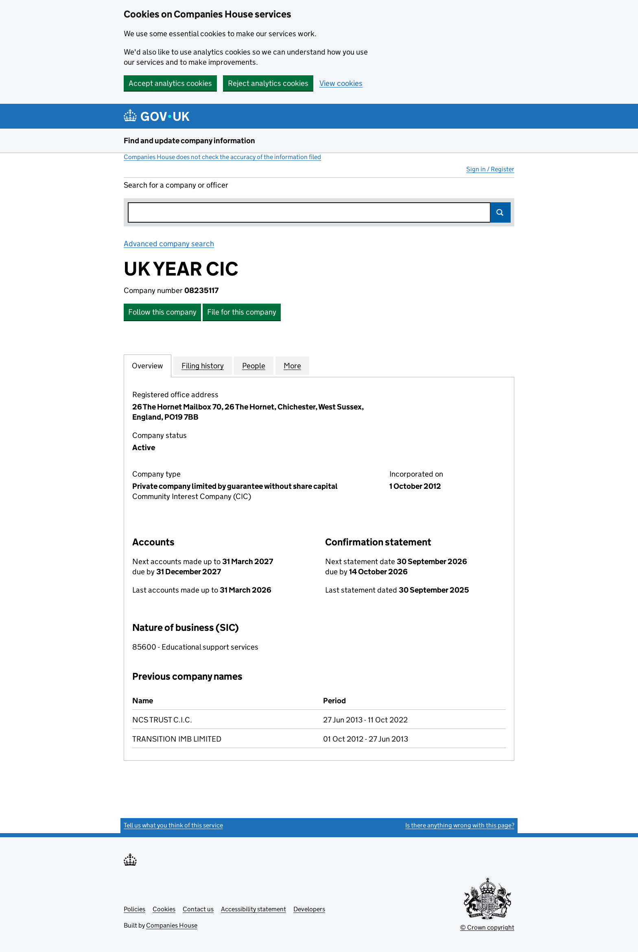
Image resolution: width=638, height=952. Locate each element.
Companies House (171, 925)
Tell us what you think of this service (173, 825)
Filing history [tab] (202, 365)
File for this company (241, 312)
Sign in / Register (490, 169)
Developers (309, 909)
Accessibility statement (253, 909)
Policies (134, 909)
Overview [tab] (147, 365)
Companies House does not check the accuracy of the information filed (222, 157)
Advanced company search (169, 243)
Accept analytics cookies (170, 83)
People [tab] (253, 365)
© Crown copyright (487, 927)
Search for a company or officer (176, 185)
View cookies (341, 83)
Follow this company (162, 312)
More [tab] (292, 365)
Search (500, 212)
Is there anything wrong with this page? (459, 825)
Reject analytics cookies (268, 83)
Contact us (198, 909)
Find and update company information (189, 140)
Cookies (164, 909)
